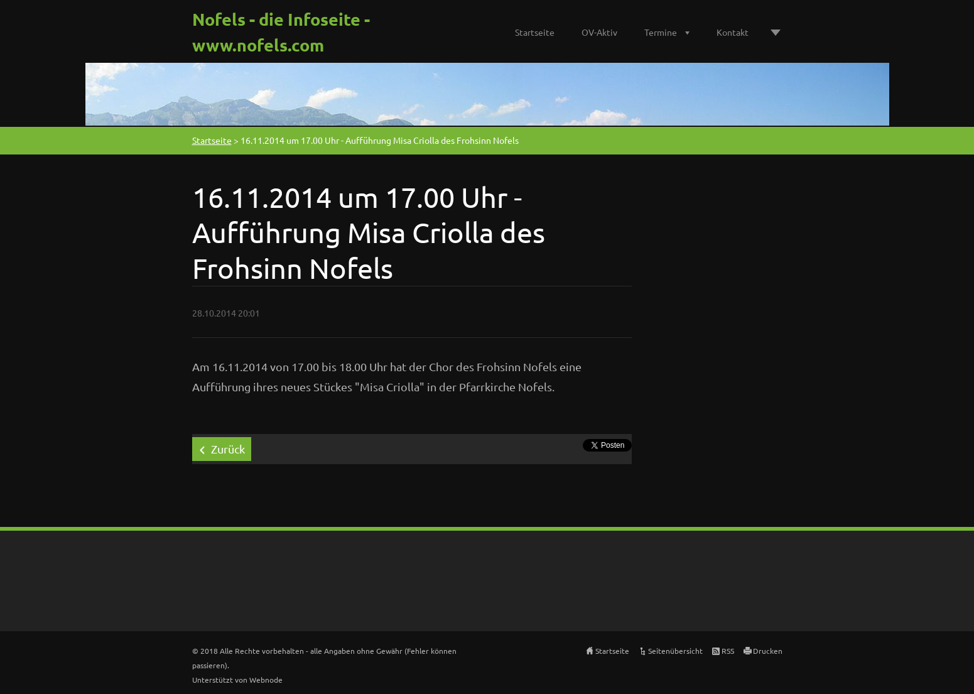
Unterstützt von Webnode (237, 680)
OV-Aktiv (599, 32)
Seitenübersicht (675, 651)
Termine (660, 32)
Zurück (228, 448)
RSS (728, 651)
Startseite (535, 32)
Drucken (767, 651)
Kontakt (733, 32)
